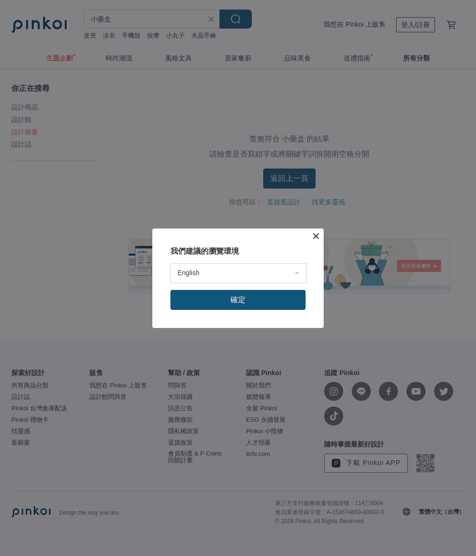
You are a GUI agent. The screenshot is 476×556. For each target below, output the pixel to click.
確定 (238, 300)
